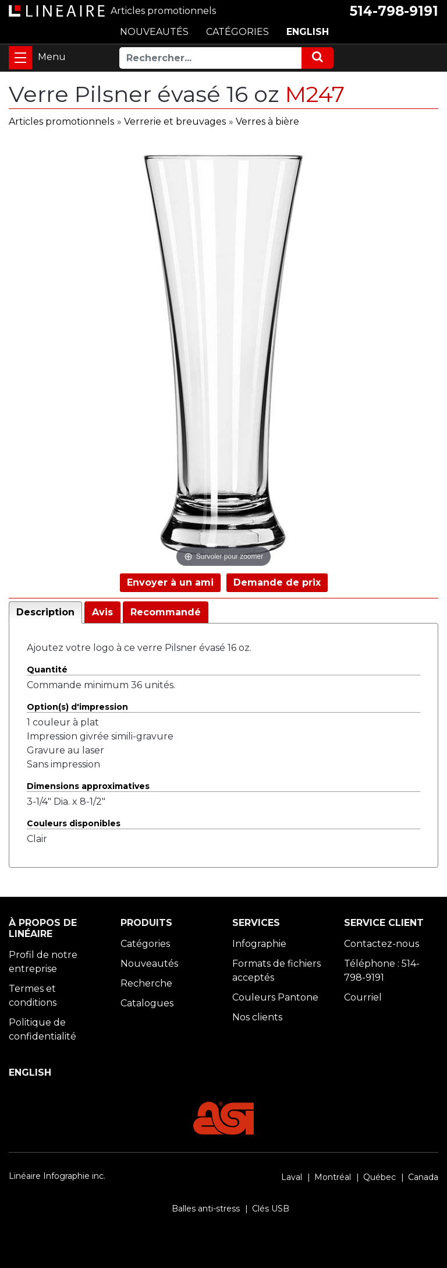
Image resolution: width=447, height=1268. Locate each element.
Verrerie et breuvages (175, 121)
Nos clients (257, 1017)
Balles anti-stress (206, 1208)
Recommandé (165, 612)
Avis (102, 612)
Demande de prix (277, 582)
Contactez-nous (381, 943)
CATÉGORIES (237, 31)
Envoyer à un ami (170, 582)
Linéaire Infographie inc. (57, 1176)
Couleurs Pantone (275, 997)
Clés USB (270, 1208)
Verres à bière (267, 121)
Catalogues (146, 1003)
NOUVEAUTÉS (154, 31)
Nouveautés (149, 963)
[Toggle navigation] (20, 57)
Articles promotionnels (61, 121)
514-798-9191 (394, 11)
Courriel (363, 997)
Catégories (145, 943)
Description (45, 612)
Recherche (146, 983)
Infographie (259, 943)
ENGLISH (307, 31)
